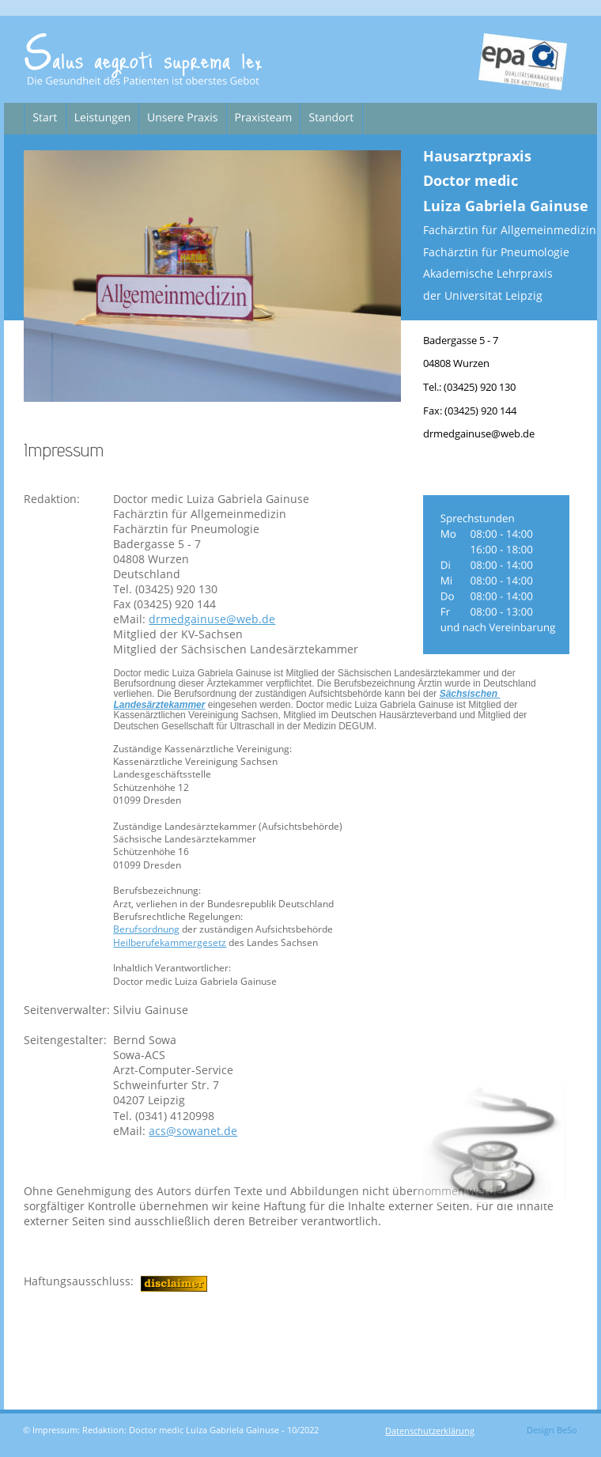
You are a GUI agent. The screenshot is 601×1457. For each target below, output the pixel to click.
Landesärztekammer (159, 704)
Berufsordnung (146, 929)
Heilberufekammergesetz (169, 942)
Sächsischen (470, 693)
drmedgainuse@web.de (212, 618)
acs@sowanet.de (193, 1130)
